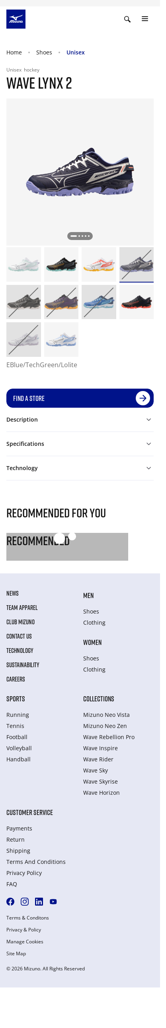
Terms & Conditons (27, 918)
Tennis (15, 726)
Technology (19, 650)
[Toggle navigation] (145, 19)
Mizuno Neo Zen (105, 726)
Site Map (16, 953)
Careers (15, 679)
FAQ (11, 884)
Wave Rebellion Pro (109, 737)
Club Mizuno (20, 622)
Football (16, 737)
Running (17, 714)
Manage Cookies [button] (24, 942)
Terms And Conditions (36, 861)
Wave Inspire (100, 748)
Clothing (94, 622)
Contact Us (19, 636)
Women (92, 642)
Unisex (75, 52)
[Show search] (127, 19)
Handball (18, 759)
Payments (19, 828)
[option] (23, 264)
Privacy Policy (24, 873)
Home (14, 52)
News (12, 593)
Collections (98, 698)
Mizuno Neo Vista (106, 714)
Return (15, 839)
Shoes (44, 52)
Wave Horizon (101, 792)
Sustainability (22, 665)
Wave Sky (95, 770)
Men (88, 595)
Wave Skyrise (100, 781)
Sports (15, 698)
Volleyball (19, 748)
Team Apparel (22, 608)
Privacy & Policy (23, 930)
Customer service (29, 812)
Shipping (18, 850)
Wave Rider (98, 759)
